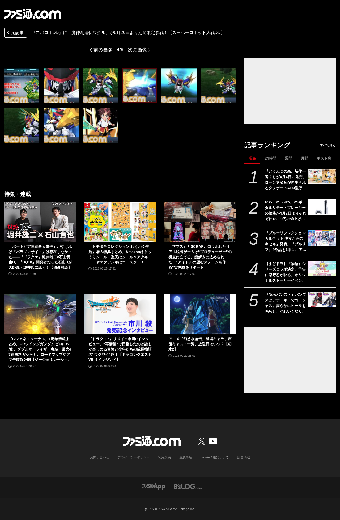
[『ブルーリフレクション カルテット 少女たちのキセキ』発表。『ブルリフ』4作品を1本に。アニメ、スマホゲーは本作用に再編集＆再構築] (322, 238)
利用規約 (164, 457)
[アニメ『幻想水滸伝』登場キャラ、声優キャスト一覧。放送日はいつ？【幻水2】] (200, 314)
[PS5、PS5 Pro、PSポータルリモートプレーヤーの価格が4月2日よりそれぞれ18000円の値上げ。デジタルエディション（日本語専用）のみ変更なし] (322, 207)
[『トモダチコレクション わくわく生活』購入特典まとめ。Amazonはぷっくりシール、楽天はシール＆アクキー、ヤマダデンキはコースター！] (120, 222)
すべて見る (328, 145)
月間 (304, 158)
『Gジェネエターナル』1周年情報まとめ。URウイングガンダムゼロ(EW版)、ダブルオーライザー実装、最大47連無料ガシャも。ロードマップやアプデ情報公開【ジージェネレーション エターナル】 (40, 350)
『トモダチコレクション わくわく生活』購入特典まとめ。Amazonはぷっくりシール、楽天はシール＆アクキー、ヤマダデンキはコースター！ (119, 254)
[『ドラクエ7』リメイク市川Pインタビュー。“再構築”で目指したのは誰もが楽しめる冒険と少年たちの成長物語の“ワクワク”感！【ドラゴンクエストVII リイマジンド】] (120, 314)
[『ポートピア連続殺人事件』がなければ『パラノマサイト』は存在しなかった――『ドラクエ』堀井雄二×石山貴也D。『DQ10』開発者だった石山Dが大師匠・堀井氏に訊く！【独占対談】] (40, 222)
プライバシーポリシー (134, 457)
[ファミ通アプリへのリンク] (153, 486)
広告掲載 (243, 457)
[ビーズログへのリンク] (188, 486)
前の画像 (103, 49)
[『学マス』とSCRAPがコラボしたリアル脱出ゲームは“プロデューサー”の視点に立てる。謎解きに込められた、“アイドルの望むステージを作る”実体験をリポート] (200, 222)
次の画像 (137, 49)
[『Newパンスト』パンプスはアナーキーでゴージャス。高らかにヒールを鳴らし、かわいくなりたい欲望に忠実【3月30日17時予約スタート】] (322, 299)
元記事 (15, 33)
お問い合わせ (99, 457)
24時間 (270, 158)
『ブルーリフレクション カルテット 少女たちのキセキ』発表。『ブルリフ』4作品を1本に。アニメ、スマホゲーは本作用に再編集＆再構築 (285, 242)
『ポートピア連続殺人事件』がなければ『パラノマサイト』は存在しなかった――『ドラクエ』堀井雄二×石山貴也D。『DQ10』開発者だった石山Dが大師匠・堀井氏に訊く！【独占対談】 (40, 256)
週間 (288, 158)
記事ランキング (267, 145)
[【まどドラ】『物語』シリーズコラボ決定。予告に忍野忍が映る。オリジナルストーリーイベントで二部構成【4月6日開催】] (322, 268)
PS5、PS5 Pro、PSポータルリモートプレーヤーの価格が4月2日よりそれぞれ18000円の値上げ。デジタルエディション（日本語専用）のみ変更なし (285, 211)
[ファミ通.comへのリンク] (32, 14)
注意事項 (185, 457)
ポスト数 (324, 158)
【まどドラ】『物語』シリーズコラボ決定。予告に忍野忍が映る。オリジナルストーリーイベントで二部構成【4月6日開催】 (285, 272)
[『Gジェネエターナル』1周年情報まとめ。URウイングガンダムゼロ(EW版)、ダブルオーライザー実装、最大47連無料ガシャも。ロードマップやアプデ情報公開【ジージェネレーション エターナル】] (40, 314)
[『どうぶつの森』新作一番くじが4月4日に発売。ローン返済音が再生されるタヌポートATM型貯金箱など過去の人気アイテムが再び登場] (322, 176)
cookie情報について (215, 457)
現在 (252, 158)
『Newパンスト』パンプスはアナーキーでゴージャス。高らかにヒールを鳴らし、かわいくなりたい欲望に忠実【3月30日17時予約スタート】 (285, 303)
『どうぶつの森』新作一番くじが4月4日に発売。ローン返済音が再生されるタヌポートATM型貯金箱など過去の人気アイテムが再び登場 (285, 180)
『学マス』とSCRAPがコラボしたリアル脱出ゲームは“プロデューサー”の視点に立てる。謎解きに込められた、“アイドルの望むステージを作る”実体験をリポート (200, 256)
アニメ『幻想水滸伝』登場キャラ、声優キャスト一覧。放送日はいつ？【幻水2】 (200, 344)
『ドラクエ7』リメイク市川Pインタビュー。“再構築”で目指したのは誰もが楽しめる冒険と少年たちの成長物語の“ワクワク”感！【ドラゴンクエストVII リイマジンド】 (120, 349)
